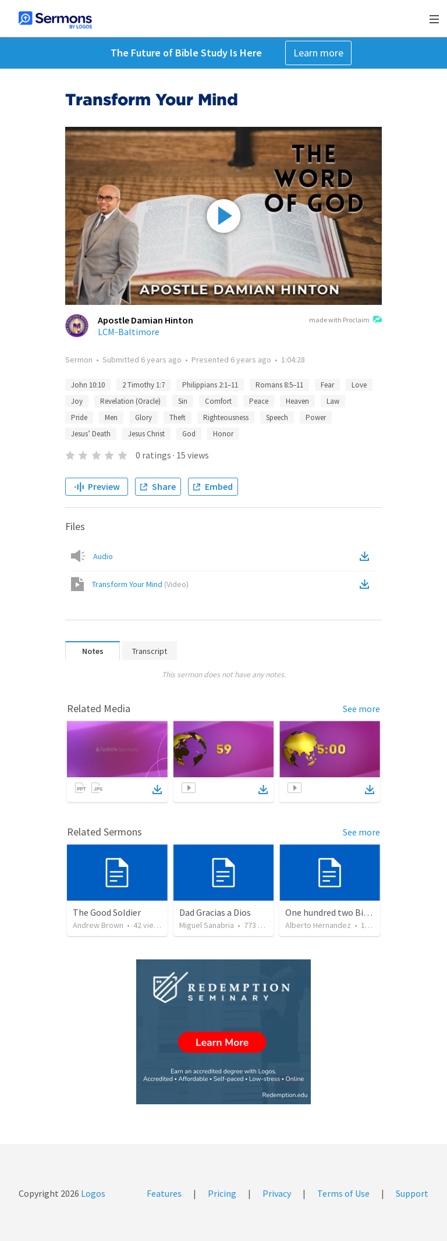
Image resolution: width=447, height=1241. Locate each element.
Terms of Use (343, 1193)
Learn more (318, 52)
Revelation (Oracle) (130, 401)
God (189, 434)
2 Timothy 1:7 (143, 385)
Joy (77, 401)
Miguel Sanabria (206, 925)
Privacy (276, 1193)
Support (412, 1193)
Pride (79, 417)
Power (316, 417)
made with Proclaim (345, 320)
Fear (327, 385)
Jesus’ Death (91, 434)
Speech (277, 417)
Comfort (218, 401)
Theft (177, 417)
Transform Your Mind (140, 584)
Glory (143, 417)
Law (333, 401)
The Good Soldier (107, 912)
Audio (103, 556)
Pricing (222, 1193)
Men (111, 417)
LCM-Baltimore (128, 331)
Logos (92, 1193)
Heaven (297, 401)
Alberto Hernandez (318, 925)
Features (164, 1193)
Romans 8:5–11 (279, 385)
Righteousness (226, 417)
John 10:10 (88, 385)
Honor (223, 434)
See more (361, 708)
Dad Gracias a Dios (215, 912)
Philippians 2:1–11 (210, 385)
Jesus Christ (146, 434)
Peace (258, 401)
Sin (182, 401)
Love (359, 385)
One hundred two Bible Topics (344, 912)
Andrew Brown (98, 925)
